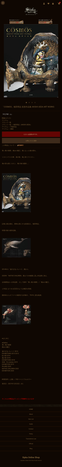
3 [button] (32, 103)
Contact (31, 429)
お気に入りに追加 (31, 140)
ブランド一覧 (6, 122)
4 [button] (35, 103)
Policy (31, 434)
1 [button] (27, 103)
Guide (31, 424)
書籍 (11, 129)
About (31, 414)
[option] (31, 60)
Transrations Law (31, 439)
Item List (31, 419)
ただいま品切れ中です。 (31, 134)
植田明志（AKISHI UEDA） (22, 125)
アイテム (5, 120)
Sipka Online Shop (31, 457)
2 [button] (30, 103)
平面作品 (13, 127)
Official (31, 443)
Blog (31, 448)
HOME (31, 409)
